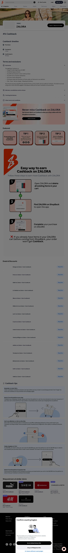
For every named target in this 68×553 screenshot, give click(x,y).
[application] (64, 549)
